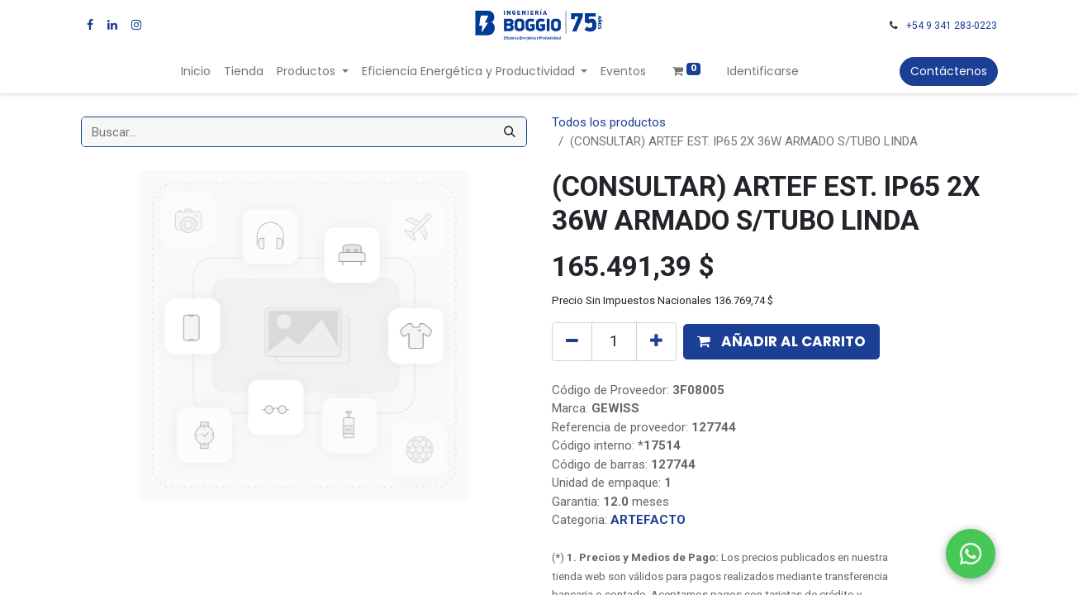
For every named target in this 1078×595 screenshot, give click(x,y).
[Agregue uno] (656, 341)
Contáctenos (948, 71)
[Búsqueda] (509, 131)
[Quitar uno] (572, 341)
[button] (781, 342)
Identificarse (763, 71)
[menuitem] (195, 71)
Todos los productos (609, 122)
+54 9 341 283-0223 (951, 25)
